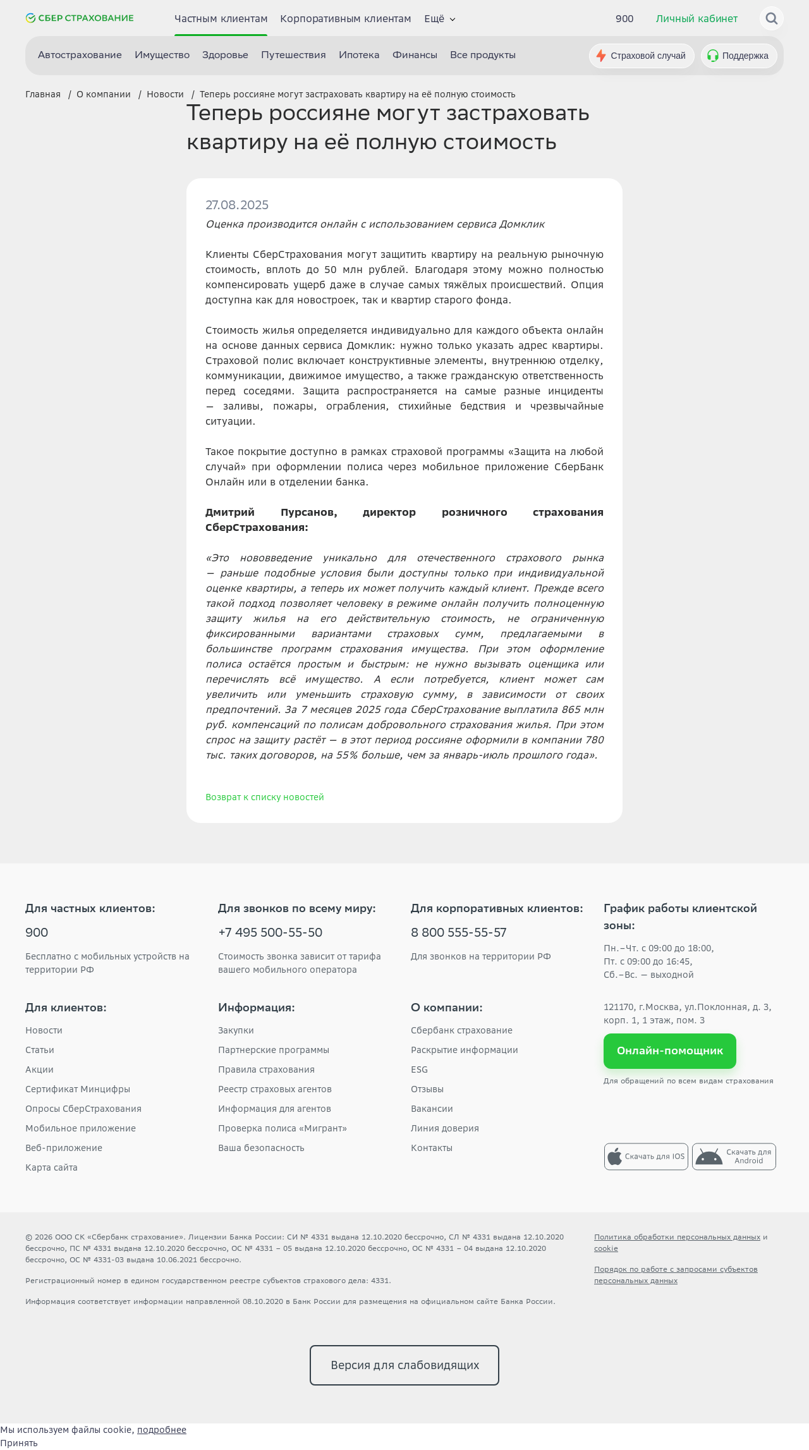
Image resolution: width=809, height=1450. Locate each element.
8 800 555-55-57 (459, 934)
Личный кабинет (697, 18)
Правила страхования (266, 1069)
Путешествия (293, 56)
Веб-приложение (63, 1148)
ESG (419, 1069)
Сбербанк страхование (462, 1030)
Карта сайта (51, 1167)
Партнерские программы (273, 1050)
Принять (19, 1443)
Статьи (39, 1050)
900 (625, 18)
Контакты (432, 1148)
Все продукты (483, 56)
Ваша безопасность (261, 1148)
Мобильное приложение (80, 1128)
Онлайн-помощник (670, 1050)
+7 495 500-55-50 (270, 934)
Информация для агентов (274, 1108)
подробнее (161, 1429)
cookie (606, 1248)
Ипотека (359, 56)
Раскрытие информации (464, 1050)
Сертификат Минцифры (77, 1089)
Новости (44, 1030)
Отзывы (427, 1089)
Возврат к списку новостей (264, 797)
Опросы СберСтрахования (83, 1108)
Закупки (236, 1030)
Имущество (162, 56)
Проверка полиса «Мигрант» (282, 1128)
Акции (39, 1069)
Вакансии (432, 1108)
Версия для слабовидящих (405, 1365)
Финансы (414, 56)
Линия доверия (445, 1128)
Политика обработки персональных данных (677, 1236)
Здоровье (225, 56)
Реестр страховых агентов (275, 1089)
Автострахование (80, 56)
